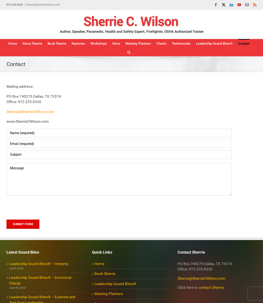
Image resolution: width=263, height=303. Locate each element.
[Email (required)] (118, 144)
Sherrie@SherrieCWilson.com (43, 4)
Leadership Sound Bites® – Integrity (38, 264)
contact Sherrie (211, 287)
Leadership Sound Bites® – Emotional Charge (40, 280)
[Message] (118, 179)
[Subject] (118, 154)
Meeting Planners (109, 294)
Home (99, 264)
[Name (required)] (118, 133)
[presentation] (39, 206)
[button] (128, 52)
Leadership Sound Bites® (115, 284)
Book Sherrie (105, 274)
